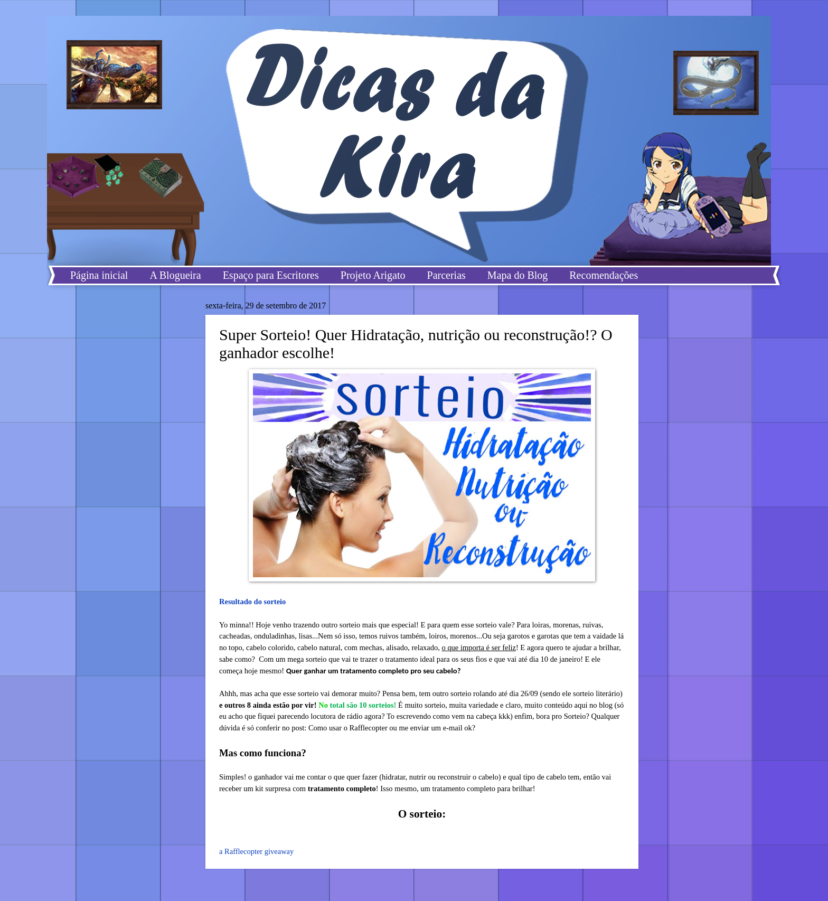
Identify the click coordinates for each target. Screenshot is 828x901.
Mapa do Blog (517, 275)
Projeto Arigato (373, 275)
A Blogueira (175, 275)
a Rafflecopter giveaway (256, 851)
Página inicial (99, 275)
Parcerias (446, 275)
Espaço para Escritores (271, 275)
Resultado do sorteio (252, 601)
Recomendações (603, 275)
